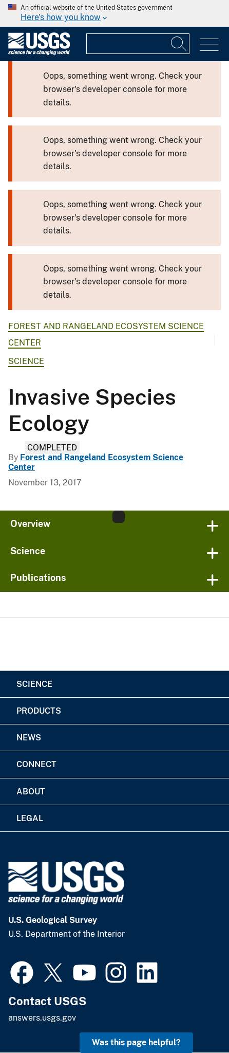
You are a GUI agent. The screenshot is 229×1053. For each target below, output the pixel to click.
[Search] (179, 43)
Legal (29, 818)
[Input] (137, 43)
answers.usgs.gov (42, 1018)
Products (38, 711)
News (28, 737)
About (30, 791)
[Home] (39, 53)
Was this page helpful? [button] (136, 1042)
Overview (30, 523)
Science (26, 361)
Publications (38, 577)
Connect (36, 764)
